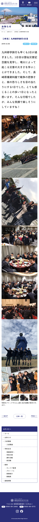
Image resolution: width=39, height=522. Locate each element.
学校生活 (8, 449)
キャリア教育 (11, 468)
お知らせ (8, 437)
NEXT (5, 416)
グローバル (10, 471)
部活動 (9, 460)
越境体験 (8, 481)
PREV (34, 416)
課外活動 (10, 458)
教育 (6, 465)
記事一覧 (19, 416)
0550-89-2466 (12, 506)
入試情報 (8, 441)
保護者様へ (10, 452)
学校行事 (10, 455)
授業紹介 (10, 474)
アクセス (23, 3)
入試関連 (10, 444)
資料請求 (29, 3)
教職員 (9, 476)
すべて (7, 433)
